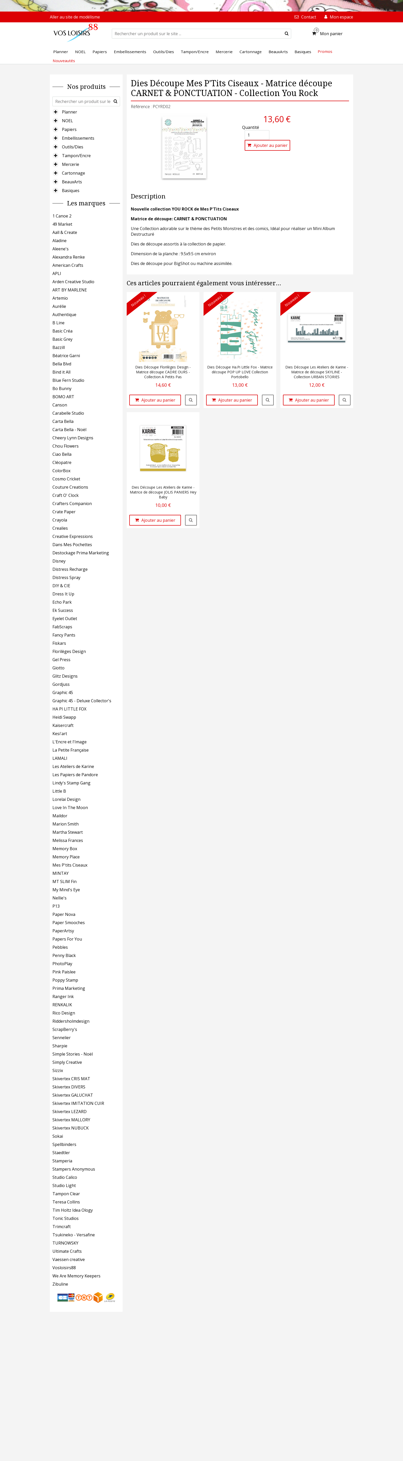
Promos (325, 51)
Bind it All (61, 372)
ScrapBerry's (64, 1029)
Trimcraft (61, 1226)
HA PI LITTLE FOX (69, 709)
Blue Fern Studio (68, 380)
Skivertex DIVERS (68, 1087)
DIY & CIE (61, 586)
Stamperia (62, 1161)
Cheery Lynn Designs (72, 438)
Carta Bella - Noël (69, 429)
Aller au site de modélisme (75, 17)
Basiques (70, 190)
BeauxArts (72, 182)
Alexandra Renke (68, 257)
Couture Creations (70, 487)
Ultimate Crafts (67, 1251)
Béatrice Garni (66, 355)
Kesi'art (59, 733)
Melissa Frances (67, 840)
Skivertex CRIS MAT (71, 1078)
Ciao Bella (61, 454)
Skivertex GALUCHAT (72, 1095)
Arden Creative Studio (73, 281)
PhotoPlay (62, 963)
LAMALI (59, 758)
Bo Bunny (61, 388)
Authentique (64, 314)
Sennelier (61, 1037)
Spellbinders (64, 1144)
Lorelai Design (66, 799)
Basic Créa (62, 331)
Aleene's (60, 249)
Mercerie (70, 164)
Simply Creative (67, 1062)
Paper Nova (63, 914)
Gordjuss (61, 684)
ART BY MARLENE (69, 290)
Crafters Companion (72, 503)
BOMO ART (63, 397)
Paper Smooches (68, 922)
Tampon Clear (66, 1194)
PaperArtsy (63, 931)
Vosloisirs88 (64, 1267)
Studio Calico (64, 1177)
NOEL (67, 121)
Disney (59, 561)
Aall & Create (64, 232)
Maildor (59, 816)
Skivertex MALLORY (71, 1120)
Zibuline (60, 1284)
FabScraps (62, 627)
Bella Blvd (61, 364)
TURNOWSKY (65, 1243)
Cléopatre (61, 462)
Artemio (60, 298)
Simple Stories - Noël (72, 1054)
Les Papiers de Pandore (75, 774)
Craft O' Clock (65, 495)
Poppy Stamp (65, 980)
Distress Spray (66, 577)
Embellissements (78, 138)
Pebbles (60, 947)
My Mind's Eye (66, 890)
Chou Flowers (65, 446)
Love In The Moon (70, 807)
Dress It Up (63, 594)
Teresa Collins (66, 1202)
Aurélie (59, 306)
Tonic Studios (65, 1218)
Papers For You (67, 939)
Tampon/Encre (76, 155)
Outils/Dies (72, 147)
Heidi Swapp (64, 717)
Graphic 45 (62, 692)
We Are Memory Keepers (76, 1276)
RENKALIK (62, 1005)
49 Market (62, 224)
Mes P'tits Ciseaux (69, 865)
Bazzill (58, 347)
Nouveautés (64, 60)
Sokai (57, 1136)
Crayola (59, 520)
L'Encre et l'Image (69, 742)
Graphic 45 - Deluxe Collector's (81, 701)
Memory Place (66, 857)
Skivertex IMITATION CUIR (78, 1103)
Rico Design (63, 1013)
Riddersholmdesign (70, 1021)
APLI (56, 273)
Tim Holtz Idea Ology (72, 1210)
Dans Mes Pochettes (72, 544)
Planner (69, 112)
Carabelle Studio (68, 413)
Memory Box (64, 848)
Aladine (59, 240)
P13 (56, 906)
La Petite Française (70, 750)
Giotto (58, 668)
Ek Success (62, 610)
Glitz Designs (65, 676)
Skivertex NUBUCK (70, 1128)
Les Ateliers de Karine (73, 766)
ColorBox (61, 470)
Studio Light (64, 1185)
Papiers (69, 129)
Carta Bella (63, 421)
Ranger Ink (63, 996)
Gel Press (61, 659)
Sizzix (57, 1070)
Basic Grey (62, 339)
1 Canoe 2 (61, 216)
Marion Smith (65, 824)
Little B (59, 791)
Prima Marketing (68, 988)
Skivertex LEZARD (69, 1111)
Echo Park (62, 602)
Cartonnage (73, 173)
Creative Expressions (72, 536)
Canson (59, 405)
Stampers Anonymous (73, 1169)
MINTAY (60, 873)
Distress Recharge (70, 569)
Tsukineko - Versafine (73, 1235)
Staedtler (61, 1152)
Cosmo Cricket (66, 479)
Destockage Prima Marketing (80, 553)
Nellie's (59, 898)
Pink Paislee (64, 972)
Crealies (60, 528)
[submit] (287, 33)
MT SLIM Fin (64, 881)
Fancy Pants (63, 635)
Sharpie (59, 1046)
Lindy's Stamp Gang (71, 783)
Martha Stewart (67, 832)
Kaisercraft (63, 725)
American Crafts (67, 265)
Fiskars (59, 643)
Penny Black (64, 955)
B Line (58, 323)
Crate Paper (64, 512)
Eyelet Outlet (64, 618)
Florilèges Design (69, 651)
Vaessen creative (68, 1259)
